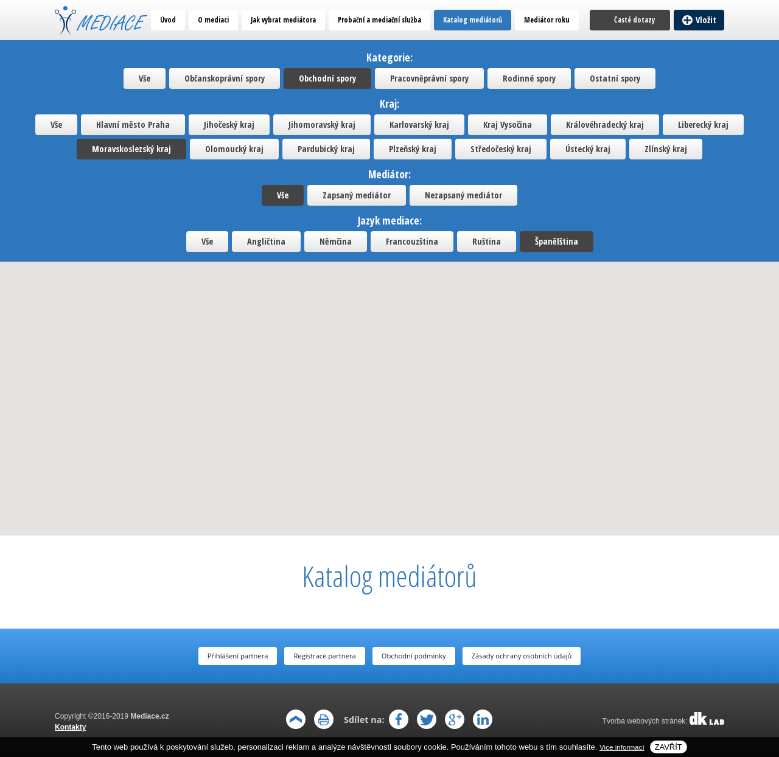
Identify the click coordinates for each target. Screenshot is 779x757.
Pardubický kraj (326, 149)
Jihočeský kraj (229, 124)
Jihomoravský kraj (321, 124)
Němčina (336, 241)
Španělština (556, 241)
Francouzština (412, 241)
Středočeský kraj (500, 149)
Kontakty (70, 727)
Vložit (706, 20)
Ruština (486, 241)
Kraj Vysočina (507, 124)
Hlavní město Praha (133, 124)
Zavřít (668, 747)
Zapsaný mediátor (357, 195)
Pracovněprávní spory (429, 78)
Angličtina (266, 241)
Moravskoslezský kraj (131, 149)
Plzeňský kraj (412, 149)
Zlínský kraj (666, 149)
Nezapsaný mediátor (463, 195)
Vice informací (622, 747)
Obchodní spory (327, 78)
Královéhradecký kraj (605, 124)
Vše (144, 78)
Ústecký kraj (587, 149)
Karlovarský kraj (419, 124)
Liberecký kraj (703, 124)
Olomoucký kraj (234, 149)
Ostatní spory (615, 78)
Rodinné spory (529, 78)
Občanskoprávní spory (224, 78)
